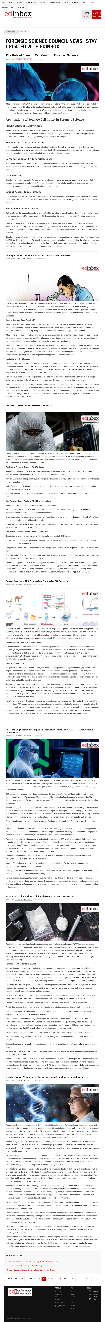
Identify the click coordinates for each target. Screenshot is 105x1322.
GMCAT (73, 1302)
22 (48, 1279)
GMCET (73, 1311)
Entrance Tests (32, 3)
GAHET (73, 1297)
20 (39, 1279)
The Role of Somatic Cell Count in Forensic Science (42, 55)
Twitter (94, 1299)
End (72, 1279)
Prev (17, 1279)
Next (66, 1279)
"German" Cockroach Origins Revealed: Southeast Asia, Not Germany (31, 1270)
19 (35, 1279)
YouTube (95, 1294)
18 (31, 1279)
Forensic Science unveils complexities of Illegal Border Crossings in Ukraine (33, 1262)
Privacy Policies (59, 1302)
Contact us (58, 1294)
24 (56, 1279)
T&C (55, 1297)
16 (22, 1279)
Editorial (43, 2)
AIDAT (72, 1294)
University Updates (56, 3)
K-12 (67, 3)
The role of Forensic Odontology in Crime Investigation (26, 1266)
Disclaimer (58, 1300)
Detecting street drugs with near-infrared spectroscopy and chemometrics (40, 896)
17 (27, 1279)
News (11, 3)
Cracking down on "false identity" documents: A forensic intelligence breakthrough (44, 1077)
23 (52, 1279)
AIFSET (73, 1291)
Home (3, 2)
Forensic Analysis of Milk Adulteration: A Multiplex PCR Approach (37, 581)
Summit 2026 (22, 8)
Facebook (94, 1296)
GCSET (73, 1305)
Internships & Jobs (7, 7)
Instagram (95, 1291)
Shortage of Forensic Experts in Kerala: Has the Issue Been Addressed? (38, 255)
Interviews (75, 2)
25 (61, 1279)
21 (44, 1279)
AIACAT (73, 1308)
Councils (20, 3)
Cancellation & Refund (59, 1306)
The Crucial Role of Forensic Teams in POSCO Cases (29, 405)
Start (9, 1279)
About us (57, 1291)
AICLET (73, 1300)
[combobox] (95, 2)
